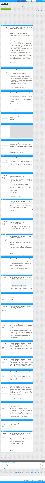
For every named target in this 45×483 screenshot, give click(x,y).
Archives (26, 480)
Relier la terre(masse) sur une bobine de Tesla (6, 463)
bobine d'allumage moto (3, 468)
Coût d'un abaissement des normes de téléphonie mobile (26, 458)
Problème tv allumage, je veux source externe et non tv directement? (11, 465)
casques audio (36, 472)
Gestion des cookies (31, 480)
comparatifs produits (17, 472)
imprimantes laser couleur (31, 472)
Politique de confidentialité (37, 480)
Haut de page (41, 480)
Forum (3, 6)
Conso (28, 480)
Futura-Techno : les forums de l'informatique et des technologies (12, 6)
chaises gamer (39, 472)
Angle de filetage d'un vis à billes (15, 458)
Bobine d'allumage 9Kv (3, 466)
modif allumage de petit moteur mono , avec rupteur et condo (8, 462)
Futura (24, 480)
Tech (7, 472)
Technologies (21, 6)
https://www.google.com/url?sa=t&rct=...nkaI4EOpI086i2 (17, 118)
